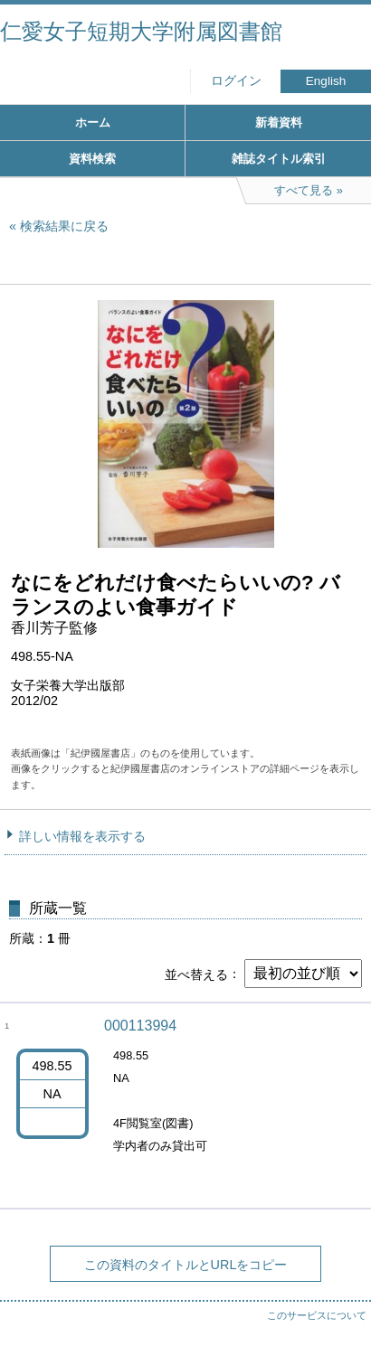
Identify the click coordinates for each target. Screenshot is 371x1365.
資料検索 (92, 158)
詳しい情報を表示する (82, 836)
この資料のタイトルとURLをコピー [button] (186, 1264)
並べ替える (196, 973)
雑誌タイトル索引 (279, 158)
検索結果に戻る (64, 226)
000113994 (140, 1025)
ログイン (236, 81)
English (326, 81)
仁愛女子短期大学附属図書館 (141, 31)
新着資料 (278, 122)
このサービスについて (316, 1315)
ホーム (92, 122)
